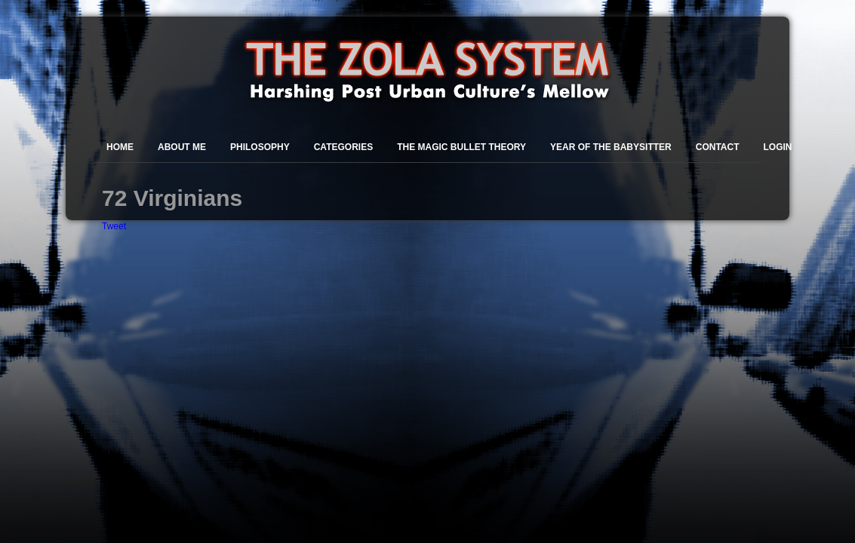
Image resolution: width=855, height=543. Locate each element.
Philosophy (260, 147)
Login (778, 147)
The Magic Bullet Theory (461, 147)
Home (120, 147)
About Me (182, 147)
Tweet (114, 226)
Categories (343, 147)
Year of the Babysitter (611, 147)
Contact (718, 147)
